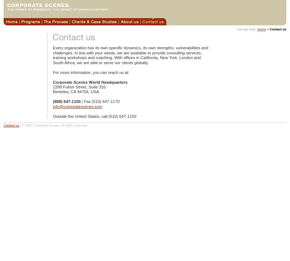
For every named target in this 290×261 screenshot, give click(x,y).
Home (261, 29)
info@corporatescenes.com (77, 106)
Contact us (11, 125)
